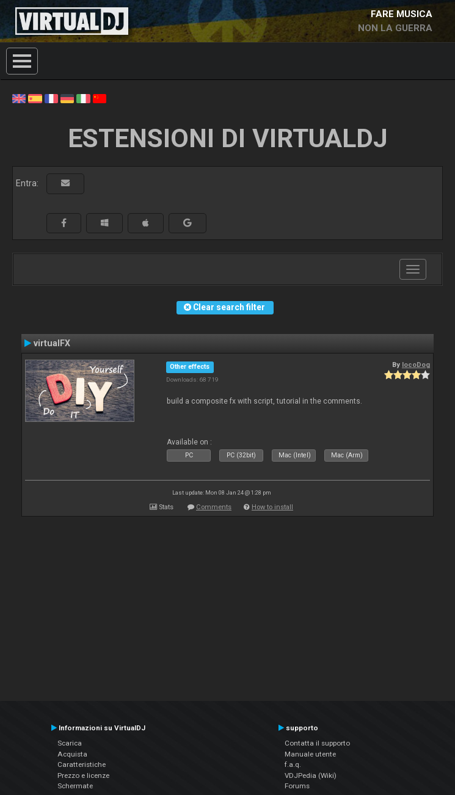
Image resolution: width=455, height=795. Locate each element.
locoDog (416, 364)
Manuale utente (310, 754)
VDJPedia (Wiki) (311, 775)
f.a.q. (293, 764)
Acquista (72, 754)
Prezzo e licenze (83, 775)
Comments (213, 507)
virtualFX (52, 343)
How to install (272, 507)
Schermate (75, 786)
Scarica (69, 743)
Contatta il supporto (317, 743)
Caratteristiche (81, 764)
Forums (297, 786)
